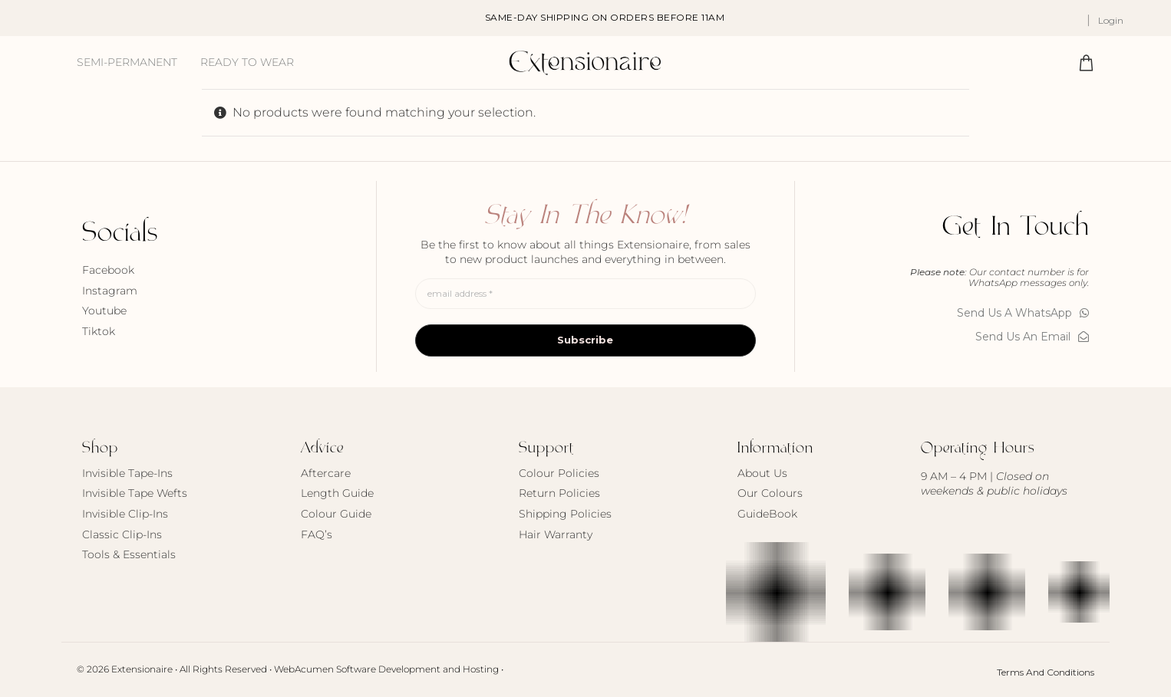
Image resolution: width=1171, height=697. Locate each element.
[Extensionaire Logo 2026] (585, 53)
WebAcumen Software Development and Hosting (386, 669)
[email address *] (585, 293)
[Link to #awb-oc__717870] (1086, 62)
